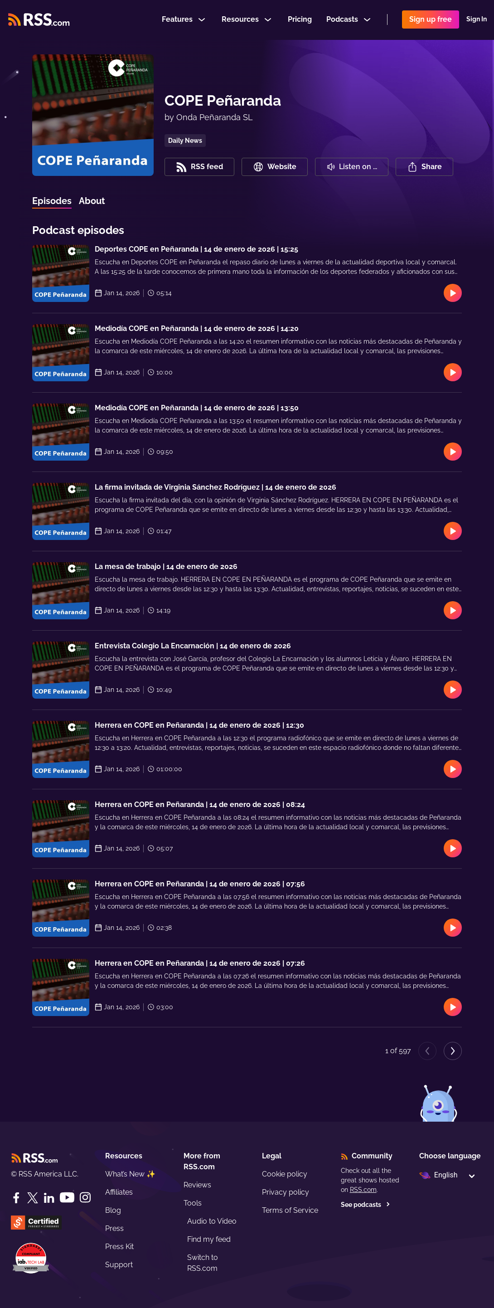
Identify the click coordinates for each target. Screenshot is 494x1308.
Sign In (476, 20)
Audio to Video (212, 1221)
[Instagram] (85, 1198)
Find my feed (209, 1239)
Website (274, 166)
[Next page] (453, 1051)
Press (114, 1228)
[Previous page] (427, 1051)
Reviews (197, 1185)
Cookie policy (284, 1174)
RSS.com (363, 1189)
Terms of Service (290, 1210)
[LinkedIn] (49, 1197)
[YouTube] (67, 1198)
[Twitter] (32, 1197)
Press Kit (119, 1246)
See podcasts (365, 1204)
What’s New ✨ (130, 1174)
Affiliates (119, 1192)
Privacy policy (285, 1192)
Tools (193, 1203)
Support (119, 1264)
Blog (113, 1210)
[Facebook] (16, 1197)
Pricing (300, 19)
